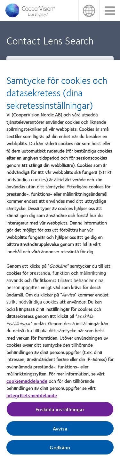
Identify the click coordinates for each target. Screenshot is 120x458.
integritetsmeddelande (31, 398)
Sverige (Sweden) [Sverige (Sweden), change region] (88, 10)
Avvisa (60, 432)
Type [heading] (15, 62)
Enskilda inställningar (60, 413)
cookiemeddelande (26, 384)
